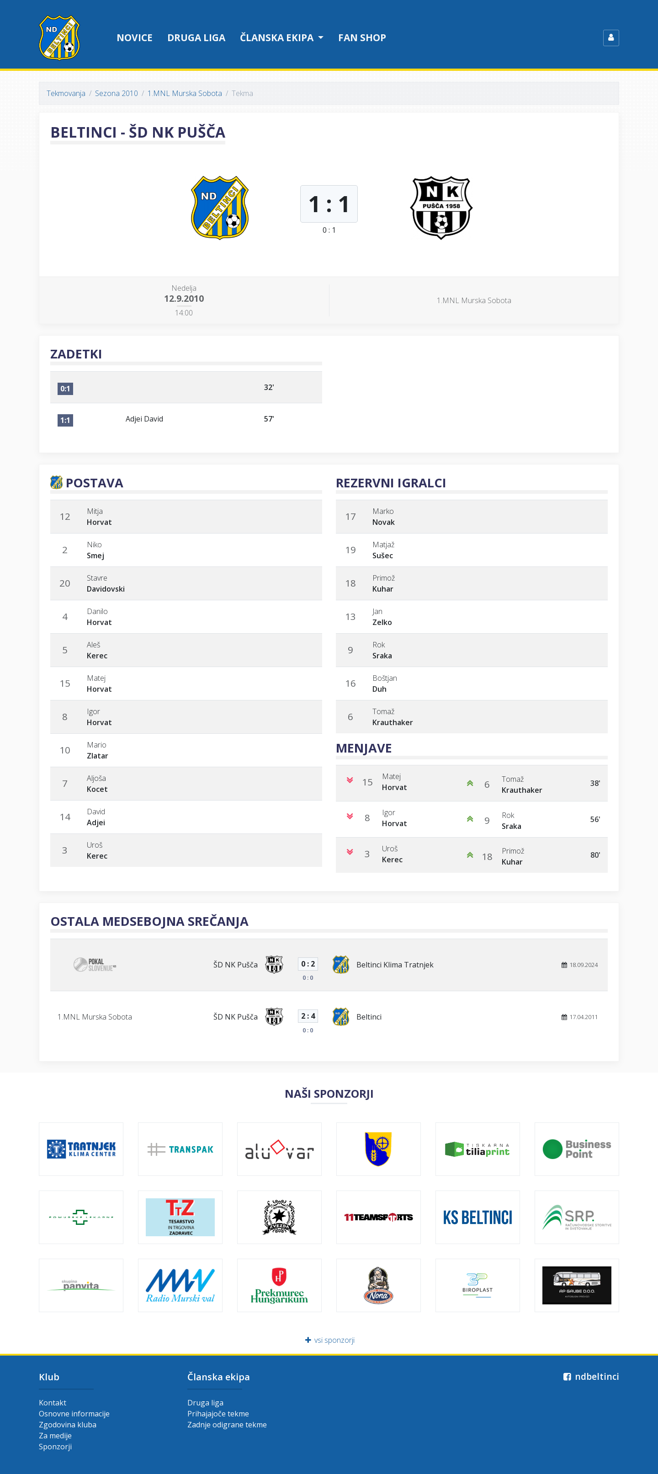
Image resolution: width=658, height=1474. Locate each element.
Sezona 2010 (116, 93)
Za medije (55, 1436)
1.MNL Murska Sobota (185, 93)
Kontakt (52, 1403)
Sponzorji (55, 1447)
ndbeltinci (590, 1376)
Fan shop (362, 37)
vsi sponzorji (329, 1340)
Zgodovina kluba (67, 1425)
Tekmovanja (66, 93)
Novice (135, 37)
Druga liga (196, 37)
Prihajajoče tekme (218, 1414)
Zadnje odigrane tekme (227, 1425)
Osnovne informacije (74, 1414)
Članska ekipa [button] (278, 37)
